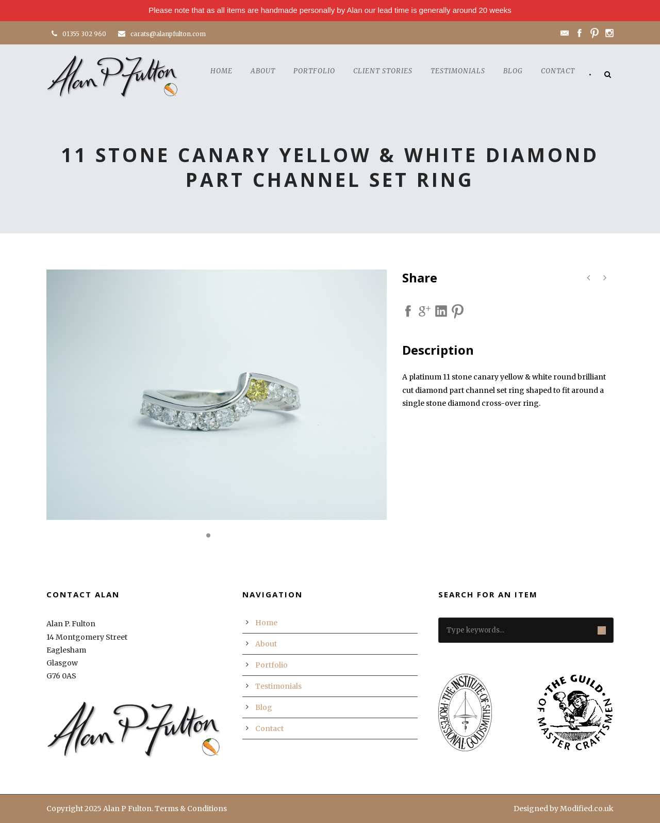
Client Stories (382, 71)
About (263, 71)
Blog (513, 71)
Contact (558, 71)
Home (221, 71)
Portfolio (314, 71)
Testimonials (458, 71)
